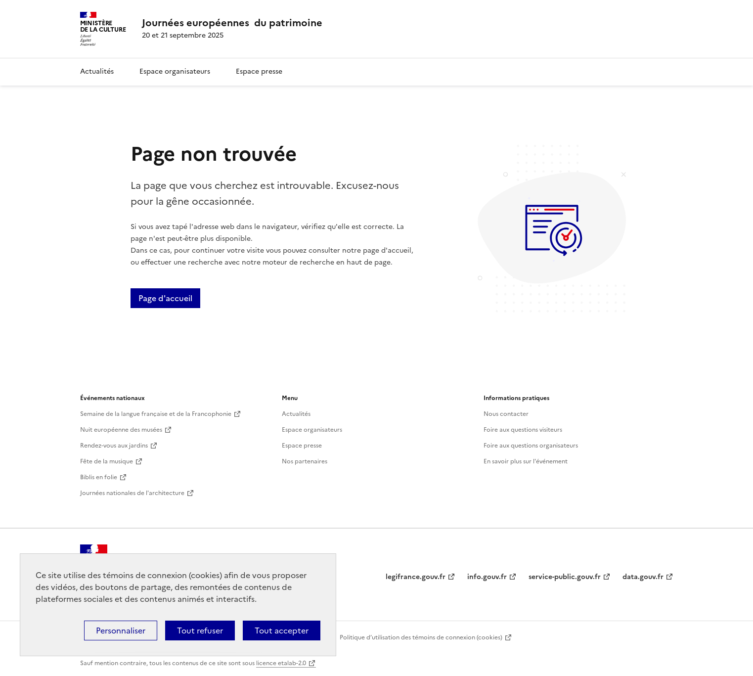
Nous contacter (506, 413)
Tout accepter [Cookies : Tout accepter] (282, 630)
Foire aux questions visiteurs (523, 429)
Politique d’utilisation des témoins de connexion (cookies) (421, 637)
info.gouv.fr (487, 577)
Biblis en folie (98, 477)
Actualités (97, 71)
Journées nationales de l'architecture (132, 493)
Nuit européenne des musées (121, 429)
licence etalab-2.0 (281, 663)
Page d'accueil (165, 298)
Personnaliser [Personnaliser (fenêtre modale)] (120, 630)
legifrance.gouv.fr (415, 577)
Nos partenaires (304, 461)
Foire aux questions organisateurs (531, 445)
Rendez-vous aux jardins (114, 445)
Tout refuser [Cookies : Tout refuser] (200, 630)
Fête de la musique (106, 461)
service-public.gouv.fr (565, 577)
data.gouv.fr (643, 577)
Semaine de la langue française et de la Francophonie (155, 413)
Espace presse (259, 71)
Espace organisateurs (174, 71)
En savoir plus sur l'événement (526, 461)
